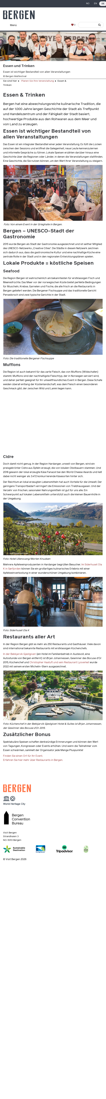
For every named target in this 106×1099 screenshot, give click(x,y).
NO (87, 3)
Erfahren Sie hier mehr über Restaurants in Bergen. (33, 760)
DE (103, 4)
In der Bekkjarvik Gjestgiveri (19, 654)
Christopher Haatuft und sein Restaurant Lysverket (59, 662)
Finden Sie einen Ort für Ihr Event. (23, 756)
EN (95, 3)
